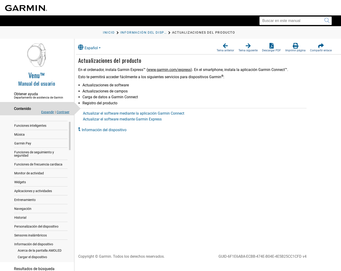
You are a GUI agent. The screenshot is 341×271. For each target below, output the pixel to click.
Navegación (22, 213)
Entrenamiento (25, 204)
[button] (225, 47)
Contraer (63, 112)
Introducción (23, 121)
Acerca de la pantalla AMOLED (39, 255)
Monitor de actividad (29, 177)
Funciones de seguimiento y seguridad (34, 158)
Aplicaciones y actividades (33, 195)
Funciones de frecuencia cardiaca (38, 169)
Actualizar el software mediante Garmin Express (127, 119)
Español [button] (92, 47)
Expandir (47, 112)
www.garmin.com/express (173, 69)
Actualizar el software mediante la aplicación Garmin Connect (138, 113)
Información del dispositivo (33, 248)
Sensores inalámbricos (30, 240)
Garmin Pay (22, 148)
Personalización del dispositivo (36, 231)
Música (19, 139)
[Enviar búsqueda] (327, 21)
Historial (20, 222)
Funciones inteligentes (30, 130)
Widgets (20, 186)
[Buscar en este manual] (295, 21)
